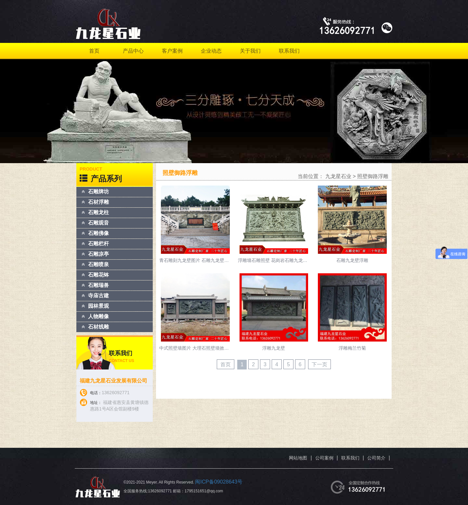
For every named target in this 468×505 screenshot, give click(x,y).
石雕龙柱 (98, 212)
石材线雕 (98, 327)
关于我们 (250, 51)
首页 (94, 51)
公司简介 (376, 457)
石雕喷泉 (98, 264)
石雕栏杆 (98, 243)
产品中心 (133, 51)
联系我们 (289, 51)
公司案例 (324, 457)
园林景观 (98, 306)
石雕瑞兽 (98, 285)
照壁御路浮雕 (372, 176)
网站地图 (298, 457)
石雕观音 (98, 223)
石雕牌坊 (98, 191)
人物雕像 (98, 316)
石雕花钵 (98, 275)
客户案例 (172, 51)
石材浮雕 (98, 202)
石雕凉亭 (98, 254)
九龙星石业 (338, 176)
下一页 (319, 364)
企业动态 (211, 51)
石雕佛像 (98, 233)
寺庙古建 (98, 295)
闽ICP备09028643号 (218, 482)
